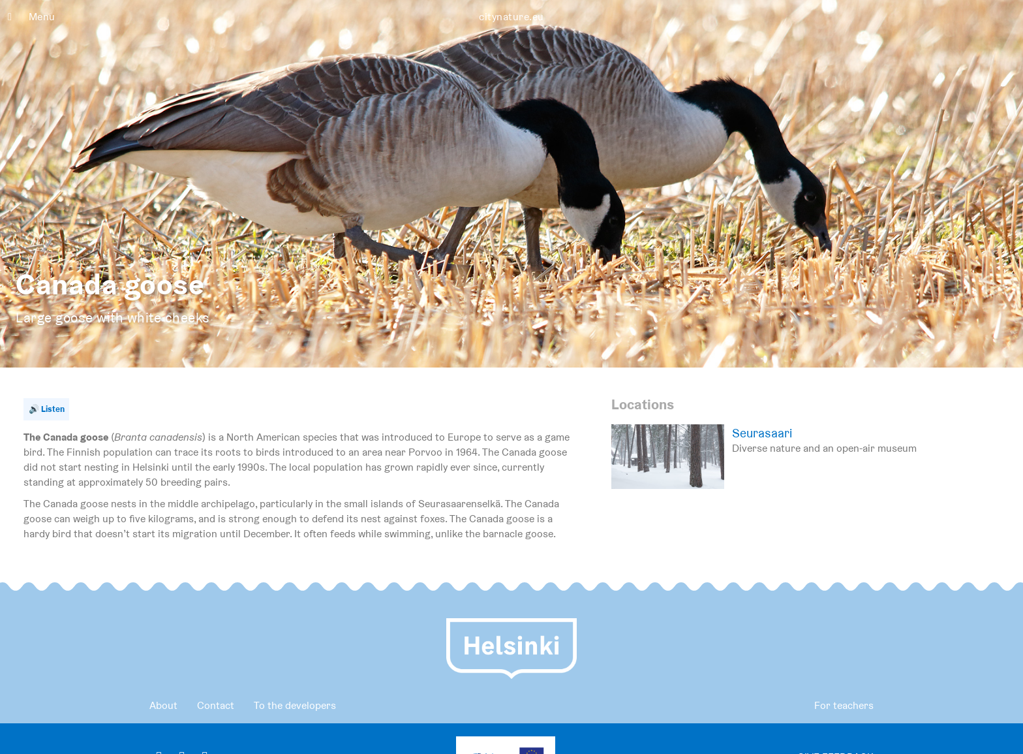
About (163, 705)
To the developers (295, 705)
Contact (215, 705)
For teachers (844, 705)
